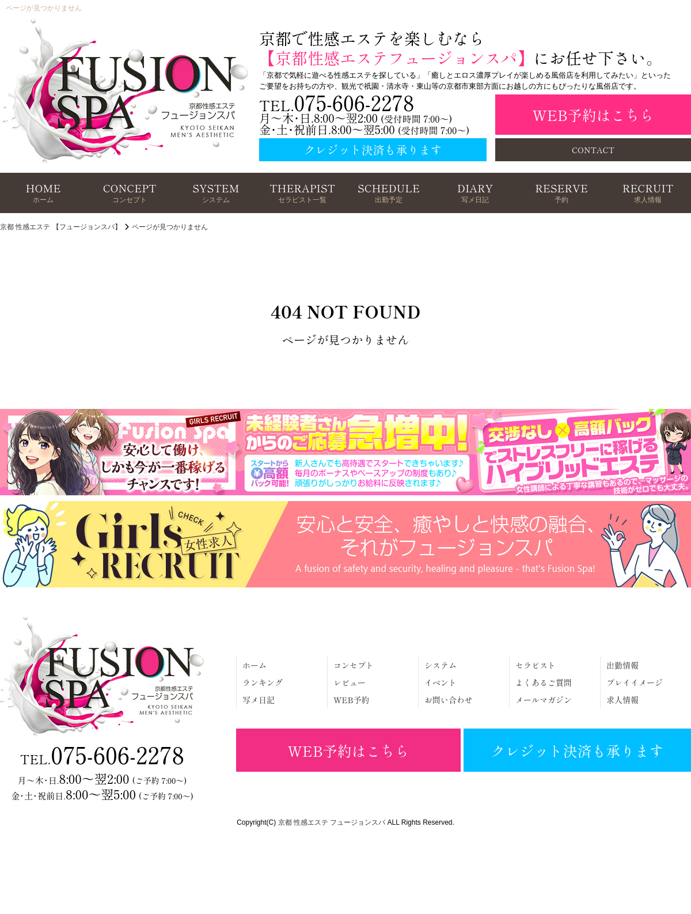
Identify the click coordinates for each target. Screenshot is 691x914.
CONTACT (593, 150)
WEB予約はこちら (593, 114)
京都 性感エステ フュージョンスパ (332, 822)
